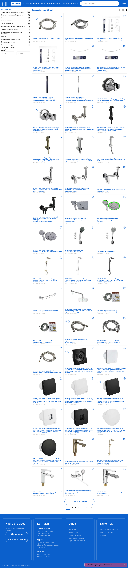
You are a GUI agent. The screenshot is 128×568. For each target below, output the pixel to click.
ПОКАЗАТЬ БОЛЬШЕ (79, 502)
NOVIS (43, 3)
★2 (99, 382)
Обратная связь (17, 534)
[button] (82, 3)
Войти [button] (124, 3)
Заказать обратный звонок (16, 540)
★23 (67, 321)
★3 (67, 351)
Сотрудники (57, 3)
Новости (36, 3)
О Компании (27, 3)
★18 (36, 110)
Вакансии (66, 3)
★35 (36, 19)
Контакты (74, 3)
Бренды (49, 3)
